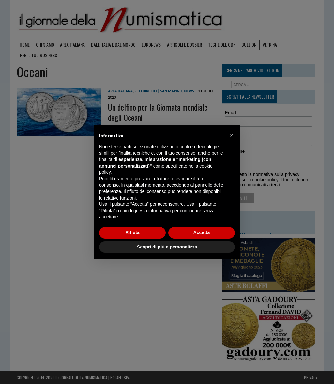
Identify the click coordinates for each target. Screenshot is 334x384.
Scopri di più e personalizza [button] (167, 246)
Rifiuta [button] (132, 232)
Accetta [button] (201, 232)
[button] (231, 135)
